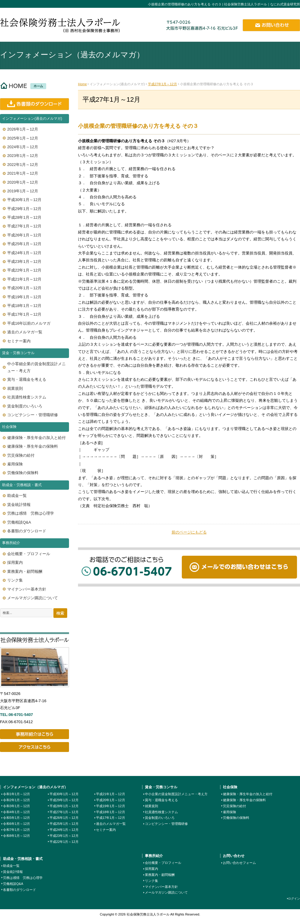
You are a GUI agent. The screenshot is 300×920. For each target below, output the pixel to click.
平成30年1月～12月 (64, 794)
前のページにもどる (189, 532)
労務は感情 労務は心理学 (23, 877)
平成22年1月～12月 (64, 841)
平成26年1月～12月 (64, 817)
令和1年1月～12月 (16, 794)
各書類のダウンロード (19, 889)
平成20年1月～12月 (110, 800)
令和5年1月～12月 (16, 817)
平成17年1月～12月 (110, 817)
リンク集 (151, 880)
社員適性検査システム (161, 812)
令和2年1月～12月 (16, 800)
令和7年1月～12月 (16, 829)
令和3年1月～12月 (16, 806)
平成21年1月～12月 (110, 794)
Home (82, 84)
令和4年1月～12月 (16, 812)
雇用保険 (229, 812)
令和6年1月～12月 (16, 823)
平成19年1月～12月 (110, 806)
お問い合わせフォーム (239, 862)
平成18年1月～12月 (110, 812)
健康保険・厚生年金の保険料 (244, 800)
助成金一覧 (11, 865)
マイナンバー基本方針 (161, 886)
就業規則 (151, 806)
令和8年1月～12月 (16, 835)
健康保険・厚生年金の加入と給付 (247, 794)
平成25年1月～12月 (64, 823)
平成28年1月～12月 (64, 806)
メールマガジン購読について (166, 892)
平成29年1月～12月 (64, 800)
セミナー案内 (106, 829)
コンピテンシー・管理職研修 (166, 823)
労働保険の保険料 (236, 817)
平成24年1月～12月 (64, 829)
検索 (60, 613)
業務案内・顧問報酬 (160, 874)
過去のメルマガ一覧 (111, 823)
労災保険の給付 (234, 806)
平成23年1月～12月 (64, 835)
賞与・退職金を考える (161, 800)
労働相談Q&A (13, 883)
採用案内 (151, 868)
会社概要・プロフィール (163, 862)
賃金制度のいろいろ (160, 817)
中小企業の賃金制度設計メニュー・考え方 (176, 794)
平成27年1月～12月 (162, 84)
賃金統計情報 (13, 871)
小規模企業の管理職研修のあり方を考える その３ (138, 126)
